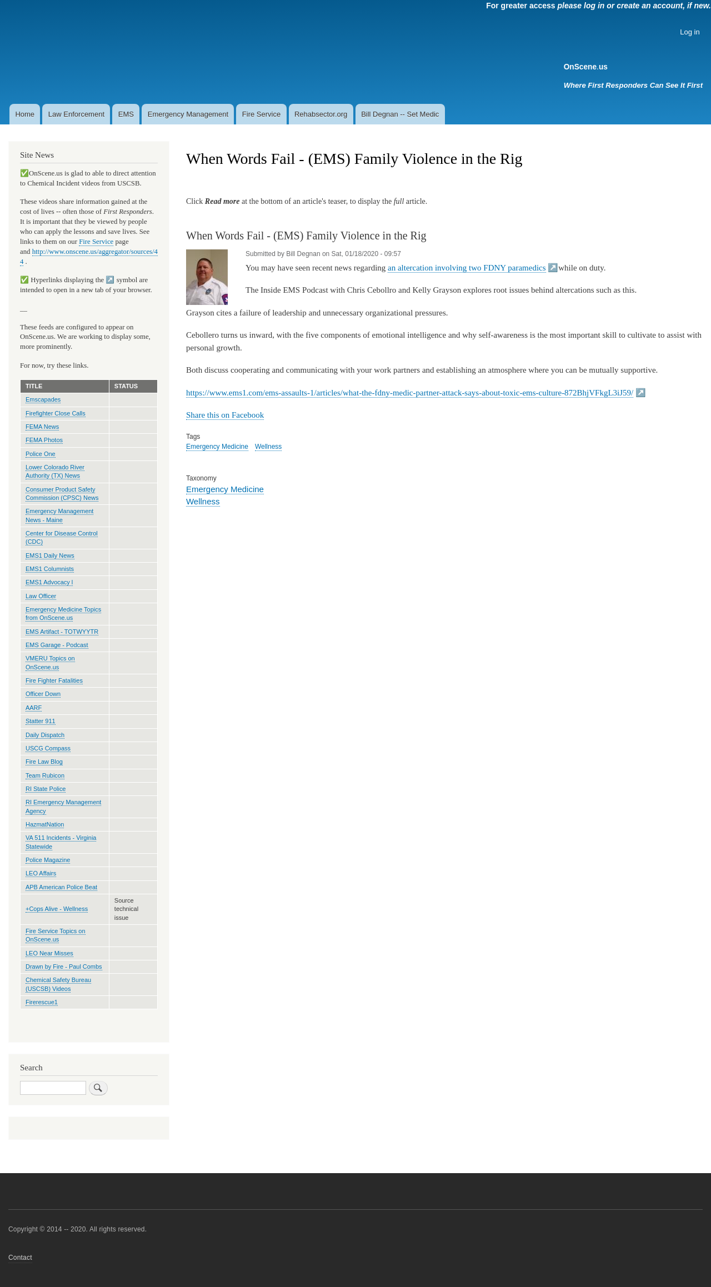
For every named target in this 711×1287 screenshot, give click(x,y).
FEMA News (42, 426)
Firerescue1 (42, 1002)
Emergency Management (188, 114)
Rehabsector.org (320, 114)
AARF (34, 707)
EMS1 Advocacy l (49, 582)
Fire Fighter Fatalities (54, 680)
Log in (689, 32)
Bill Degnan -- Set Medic (400, 114)
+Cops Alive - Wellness (57, 908)
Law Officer (41, 596)
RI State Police (46, 788)
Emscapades (43, 399)
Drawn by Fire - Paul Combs (64, 966)
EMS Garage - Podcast (57, 645)
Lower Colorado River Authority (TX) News (55, 471)
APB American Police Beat (61, 887)
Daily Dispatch (45, 735)
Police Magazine (48, 860)
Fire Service (261, 114)
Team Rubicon (45, 775)
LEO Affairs (41, 873)
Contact (20, 1257)
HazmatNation (45, 824)
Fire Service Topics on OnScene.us (56, 935)
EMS (126, 114)
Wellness (268, 446)
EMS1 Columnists (50, 568)
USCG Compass (48, 748)
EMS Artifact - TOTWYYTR (62, 631)
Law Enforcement (76, 114)
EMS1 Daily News (50, 555)
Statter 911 (41, 721)
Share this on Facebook (225, 414)
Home (24, 114)
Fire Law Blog (44, 761)
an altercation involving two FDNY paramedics (467, 267)
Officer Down (43, 693)
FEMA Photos (44, 440)
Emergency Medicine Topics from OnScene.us (63, 613)
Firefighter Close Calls (56, 413)
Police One (41, 453)
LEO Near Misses (49, 953)
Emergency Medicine (217, 446)
